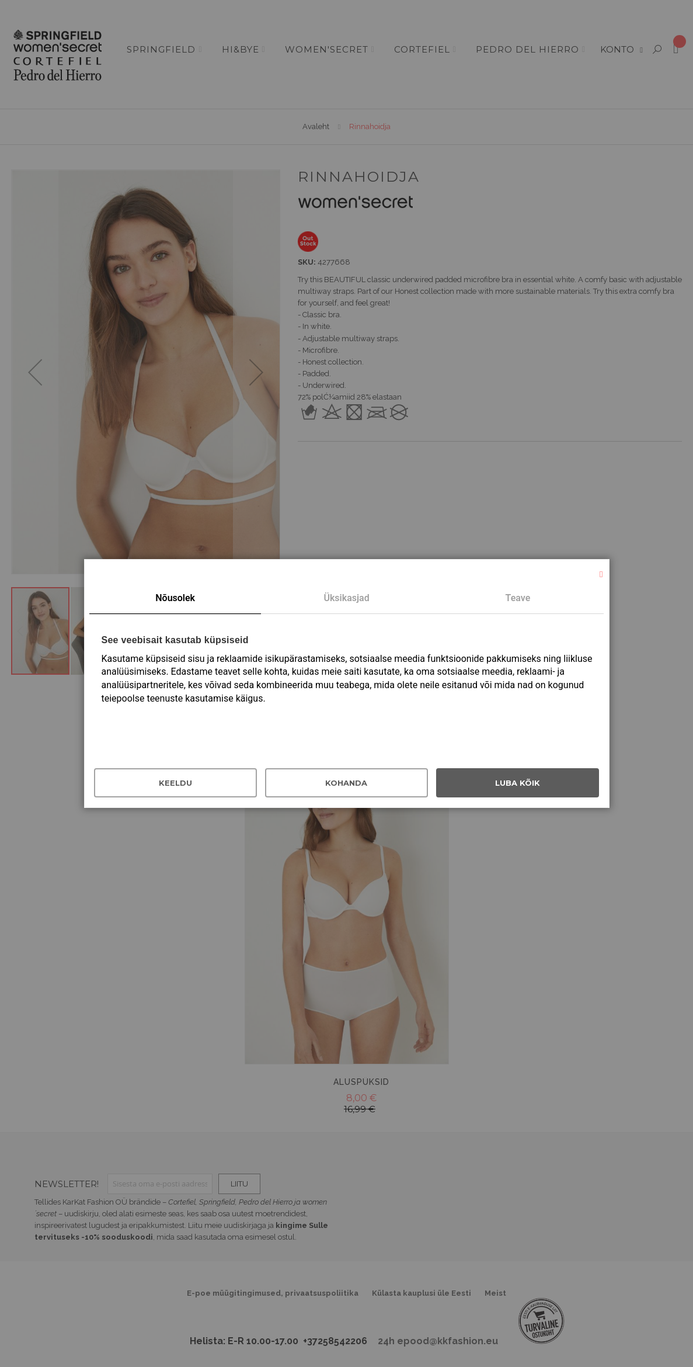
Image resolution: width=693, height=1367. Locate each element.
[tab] (174, 599)
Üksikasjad (346, 597)
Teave (518, 597)
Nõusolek (175, 597)
